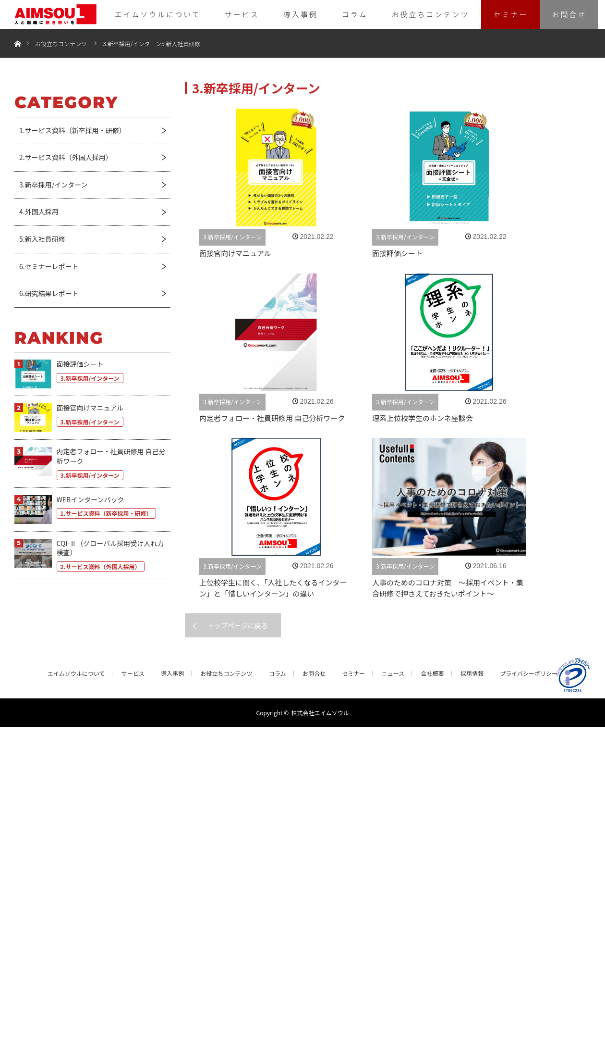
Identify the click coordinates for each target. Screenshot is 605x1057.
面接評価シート (397, 253)
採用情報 (472, 673)
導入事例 (300, 14)
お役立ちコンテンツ (430, 14)
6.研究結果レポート (49, 293)
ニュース (393, 673)
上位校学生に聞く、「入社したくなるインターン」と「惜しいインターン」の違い (273, 587)
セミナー (510, 14)
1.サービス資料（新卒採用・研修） (72, 130)
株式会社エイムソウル (320, 713)
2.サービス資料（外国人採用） (65, 157)
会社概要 (432, 673)
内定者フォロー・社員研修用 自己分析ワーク (272, 418)
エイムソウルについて (158, 14)
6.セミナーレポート (49, 266)
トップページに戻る (237, 625)
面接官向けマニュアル (235, 253)
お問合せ (569, 14)
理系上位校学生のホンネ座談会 (422, 418)
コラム (355, 14)
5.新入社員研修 (180, 43)
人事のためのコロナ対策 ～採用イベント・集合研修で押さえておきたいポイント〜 (447, 587)
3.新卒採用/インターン (132, 43)
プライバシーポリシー (528, 673)
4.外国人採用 (39, 211)
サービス (242, 14)
